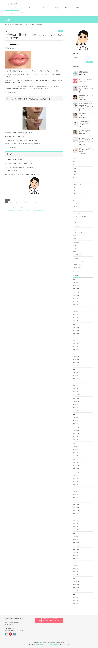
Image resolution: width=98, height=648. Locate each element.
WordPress (35, 644)
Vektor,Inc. (63, 644)
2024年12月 (76, 327)
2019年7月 (75, 520)
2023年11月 (76, 359)
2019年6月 (75, 523)
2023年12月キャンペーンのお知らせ (17, 207)
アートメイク (77, 181)
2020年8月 (75, 478)
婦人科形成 (77, 226)
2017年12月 (76, 581)
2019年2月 (75, 536)
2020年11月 (76, 468)
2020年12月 (76, 465)
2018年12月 (76, 542)
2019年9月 (75, 513)
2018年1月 (75, 578)
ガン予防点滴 (77, 255)
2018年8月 (75, 555)
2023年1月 (75, 391)
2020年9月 (75, 475)
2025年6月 (75, 308)
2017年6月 (75, 600)
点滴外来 (76, 258)
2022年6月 (75, 414)
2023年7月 (75, 372)
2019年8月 (75, 517)
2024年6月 (75, 343)
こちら (12, 170)
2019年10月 (76, 510)
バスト (75, 222)
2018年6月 (75, 562)
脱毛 (74, 161)
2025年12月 (76, 288)
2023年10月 (76, 362)
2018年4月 (75, 568)
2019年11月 (76, 507)
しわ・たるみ (77, 184)
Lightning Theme (43, 644)
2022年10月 (76, 401)
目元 (75, 187)
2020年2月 (75, 497)
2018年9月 (75, 552)
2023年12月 (76, 356)
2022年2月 (75, 420)
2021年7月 (75, 443)
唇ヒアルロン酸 (13, 202)
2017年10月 (76, 587)
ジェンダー (75, 235)
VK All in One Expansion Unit (53, 644)
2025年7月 (75, 304)
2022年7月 (75, 411)
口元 (61, 31)
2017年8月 (75, 594)
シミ (75, 210)
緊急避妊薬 (77, 242)
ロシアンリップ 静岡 (23, 202)
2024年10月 (76, 333)
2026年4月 (75, 279)
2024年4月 (75, 349)
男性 (74, 164)
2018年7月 (75, 558)
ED (75, 245)
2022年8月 (75, 407)
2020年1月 (75, 501)
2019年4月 (75, 530)
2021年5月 (75, 449)
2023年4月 (75, 382)
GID (75, 238)
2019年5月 (75, 526)
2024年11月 (76, 330)
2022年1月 (75, 423)
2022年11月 (76, 398)
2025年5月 (75, 311)
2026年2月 (75, 285)
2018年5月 (75, 565)
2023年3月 (75, 385)
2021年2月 (75, 459)
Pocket (17, 44)
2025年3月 (75, 317)
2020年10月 (76, 472)
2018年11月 (76, 546)
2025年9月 (75, 298)
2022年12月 (76, 395)
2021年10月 (76, 433)
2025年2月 (75, 321)
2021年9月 (75, 436)
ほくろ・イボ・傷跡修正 (80, 216)
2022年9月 (75, 404)
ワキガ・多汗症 (78, 232)
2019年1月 (75, 539)
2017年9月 (75, 591)
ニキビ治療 (77, 203)
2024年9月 (75, 337)
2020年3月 (75, 494)
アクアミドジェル (78, 261)
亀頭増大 (76, 168)
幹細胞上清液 (77, 264)
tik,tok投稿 (17, 174)
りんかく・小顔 (78, 197)
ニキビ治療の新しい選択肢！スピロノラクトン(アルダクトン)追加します (86, 123)
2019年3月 (75, 533)
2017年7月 (75, 597)
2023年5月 (75, 378)
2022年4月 (75, 417)
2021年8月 (75, 440)
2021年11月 (76, 430)
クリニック (75, 271)
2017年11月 (76, 584)
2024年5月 (75, 346)
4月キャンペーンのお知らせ (85, 79)
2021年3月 (75, 456)
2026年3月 (75, 282)
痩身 (75, 229)
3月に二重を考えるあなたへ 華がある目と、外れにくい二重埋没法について (86, 150)
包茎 (75, 171)
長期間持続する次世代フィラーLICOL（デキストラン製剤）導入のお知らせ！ (26, 210)
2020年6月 (75, 484)
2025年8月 (75, 301)
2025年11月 (76, 292)
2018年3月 (75, 571)
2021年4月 (75, 452)
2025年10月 (76, 295)
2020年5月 (75, 488)
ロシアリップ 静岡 (34, 202)
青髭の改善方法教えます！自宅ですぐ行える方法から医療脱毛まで (86, 88)
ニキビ (75, 206)
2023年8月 (75, 369)
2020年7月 (75, 481)
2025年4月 (75, 314)
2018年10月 (76, 549)
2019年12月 (76, 504)
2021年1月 (75, 462)
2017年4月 (75, 607)
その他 (74, 251)
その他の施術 (77, 267)
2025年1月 (75, 324)
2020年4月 (75, 491)
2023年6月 (75, 375)
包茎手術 (76, 174)
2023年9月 (75, 366)
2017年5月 (75, 603)
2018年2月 (75, 575)
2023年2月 (75, 388)
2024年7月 (75, 340)
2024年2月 (75, 353)
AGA (75, 248)
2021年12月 (76, 427)
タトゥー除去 (77, 213)
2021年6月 (75, 446)
